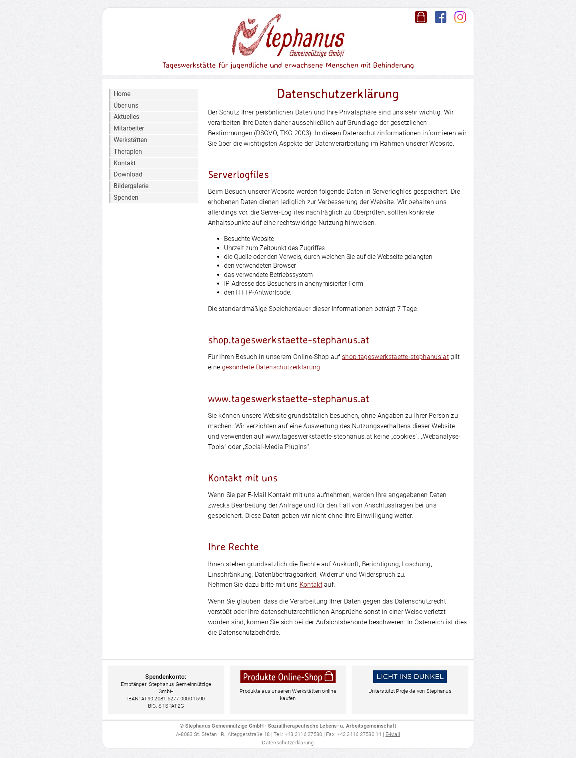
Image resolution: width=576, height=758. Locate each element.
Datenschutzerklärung (288, 743)
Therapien (128, 151)
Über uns (126, 105)
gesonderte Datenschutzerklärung (271, 367)
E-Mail (393, 734)
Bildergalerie (131, 186)
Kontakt (125, 163)
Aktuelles (126, 116)
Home (122, 94)
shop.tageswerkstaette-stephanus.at (395, 357)
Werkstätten (130, 140)
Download (128, 174)
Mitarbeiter (129, 128)
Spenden (126, 197)
